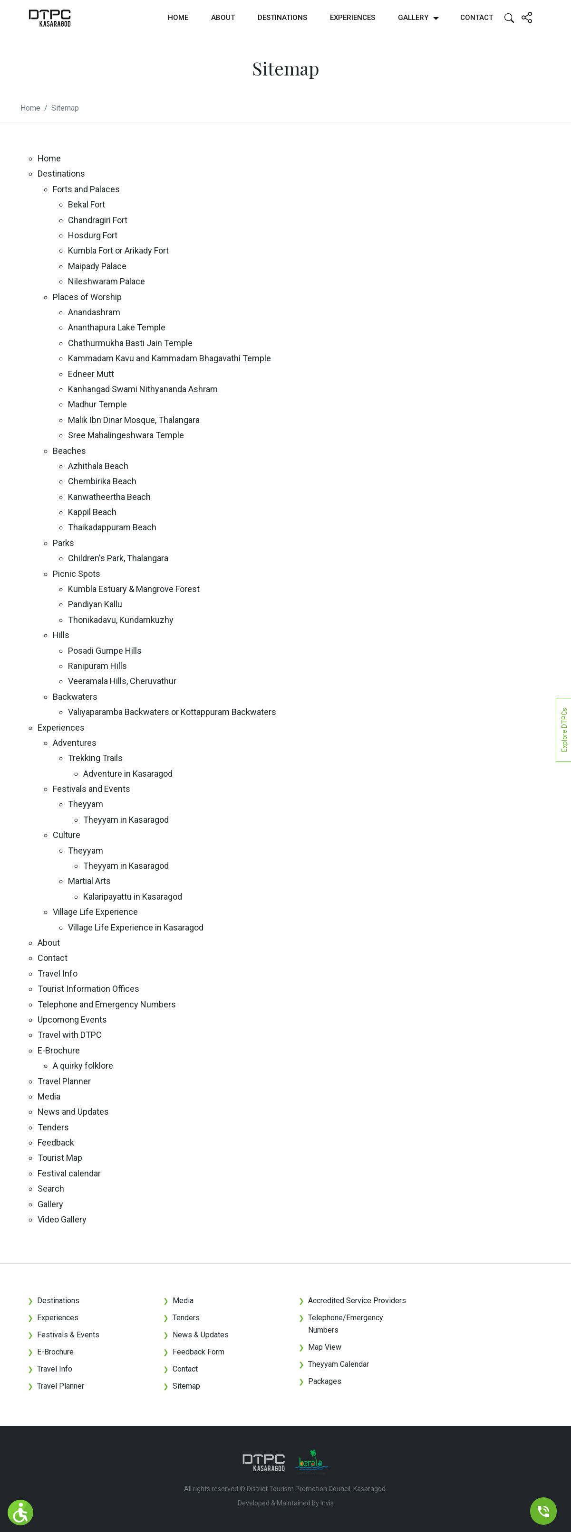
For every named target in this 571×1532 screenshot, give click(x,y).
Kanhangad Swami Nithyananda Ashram (143, 389)
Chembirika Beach (102, 481)
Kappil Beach (92, 512)
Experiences (352, 17)
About (223, 17)
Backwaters (75, 697)
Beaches (69, 451)
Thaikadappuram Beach (112, 527)
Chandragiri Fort (97, 220)
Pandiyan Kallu (95, 604)
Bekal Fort (86, 204)
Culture (66, 835)
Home (178, 17)
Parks (63, 543)
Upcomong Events (72, 1019)
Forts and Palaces (86, 189)
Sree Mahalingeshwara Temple (126, 435)
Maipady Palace (97, 266)
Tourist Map (60, 1158)
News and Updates (73, 1112)
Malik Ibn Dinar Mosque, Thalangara (134, 420)
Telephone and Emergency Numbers (107, 1004)
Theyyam (85, 804)
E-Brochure (59, 1050)
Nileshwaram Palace (106, 281)
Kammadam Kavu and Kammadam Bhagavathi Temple (169, 358)
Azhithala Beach (98, 466)
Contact (476, 17)
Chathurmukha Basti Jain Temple (130, 343)
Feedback (56, 1142)
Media (49, 1096)
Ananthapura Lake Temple (116, 327)
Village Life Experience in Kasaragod (135, 927)
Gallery (413, 17)
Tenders (53, 1127)
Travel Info (57, 973)
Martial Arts (89, 881)
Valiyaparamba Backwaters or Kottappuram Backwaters (172, 712)
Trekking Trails (95, 758)
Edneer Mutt (91, 374)
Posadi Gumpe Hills (105, 651)
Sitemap (65, 108)
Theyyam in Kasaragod (126, 820)
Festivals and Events (91, 789)
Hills (61, 635)
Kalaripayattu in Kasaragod (132, 897)
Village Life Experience (95, 912)
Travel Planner (64, 1081)
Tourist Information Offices (88, 989)
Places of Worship (87, 297)
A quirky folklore (83, 1066)
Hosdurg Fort (92, 235)
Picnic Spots (76, 574)
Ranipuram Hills (97, 666)
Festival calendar (69, 1173)
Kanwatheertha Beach (109, 497)
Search (51, 1189)
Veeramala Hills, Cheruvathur (122, 681)
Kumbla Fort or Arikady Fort (118, 250)
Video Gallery (62, 1219)
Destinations (282, 17)
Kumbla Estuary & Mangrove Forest (134, 589)
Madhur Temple (97, 404)
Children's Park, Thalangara (118, 558)
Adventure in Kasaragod (128, 774)
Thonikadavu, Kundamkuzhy (121, 620)
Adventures (75, 743)
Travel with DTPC (70, 1035)
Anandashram (94, 312)
